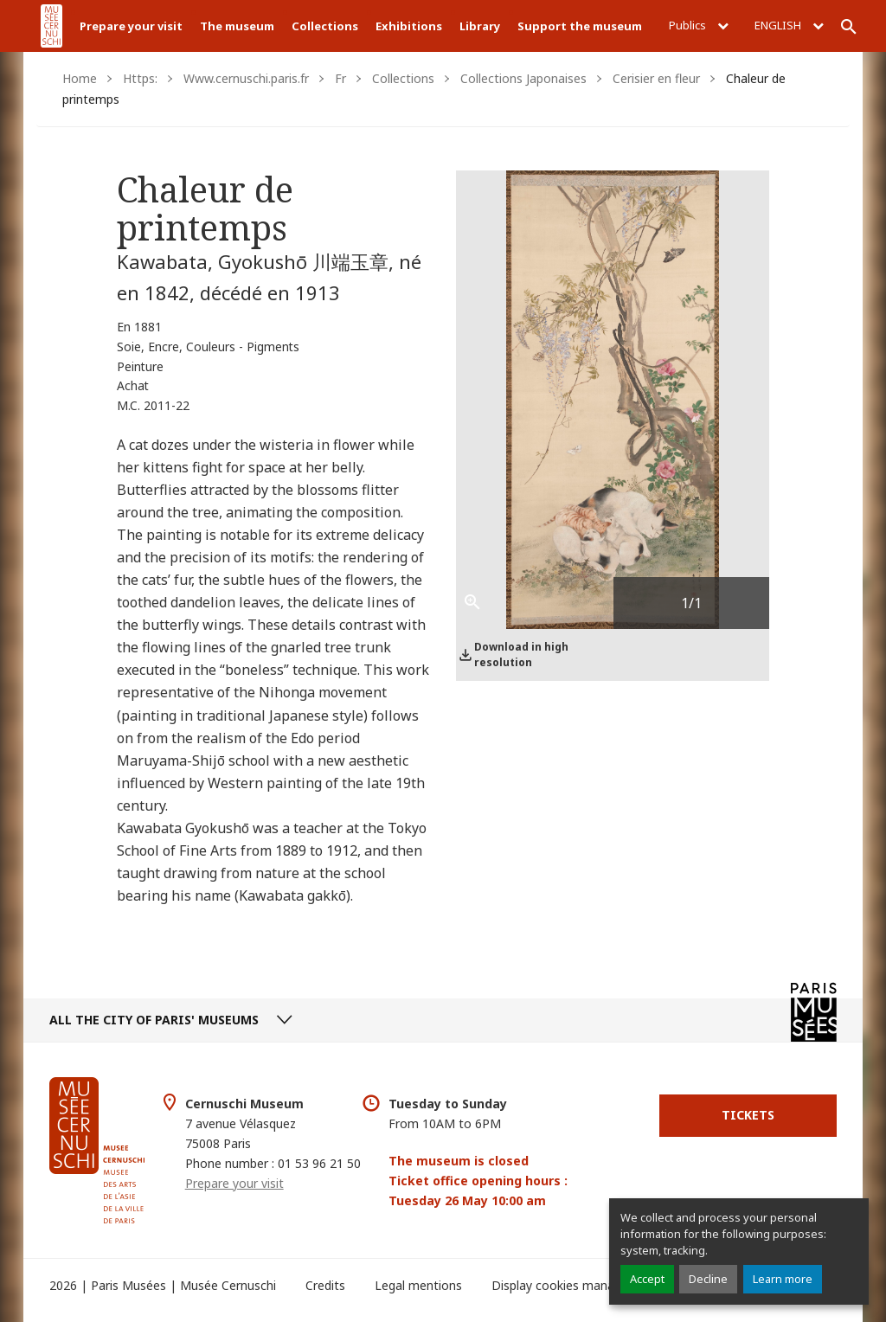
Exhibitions (409, 26)
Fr (340, 78)
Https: (140, 78)
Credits (325, 1285)
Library (479, 26)
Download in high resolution (521, 654)
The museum (237, 26)
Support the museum (579, 26)
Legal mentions (418, 1285)
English (789, 25)
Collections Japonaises (523, 78)
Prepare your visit (131, 26)
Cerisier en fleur (656, 78)
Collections (325, 26)
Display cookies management (574, 1285)
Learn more (782, 1279)
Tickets (748, 1115)
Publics (699, 25)
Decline (708, 1279)
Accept (647, 1279)
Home (79, 78)
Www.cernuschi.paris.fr (246, 78)
